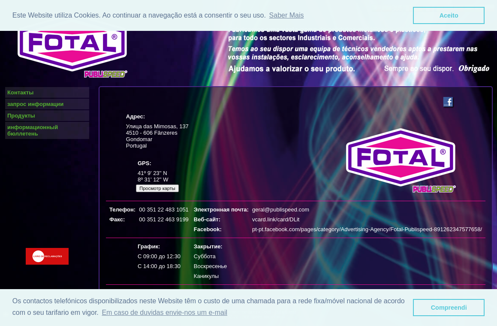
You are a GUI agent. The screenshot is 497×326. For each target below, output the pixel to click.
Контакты (20, 92)
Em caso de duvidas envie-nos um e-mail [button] (164, 312)
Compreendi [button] (449, 307)
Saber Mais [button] (286, 15)
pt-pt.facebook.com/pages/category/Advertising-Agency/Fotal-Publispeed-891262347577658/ (367, 229)
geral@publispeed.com (280, 209)
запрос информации (35, 104)
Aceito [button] (449, 15)
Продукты (21, 115)
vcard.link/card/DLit (276, 219)
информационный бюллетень (32, 130)
